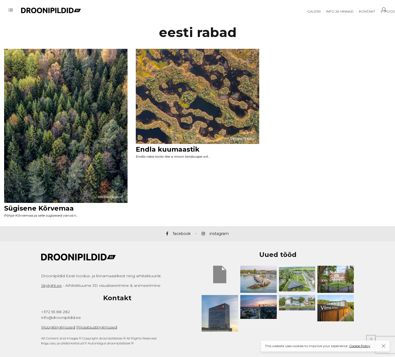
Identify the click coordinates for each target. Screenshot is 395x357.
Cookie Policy (359, 346)
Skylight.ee (51, 285)
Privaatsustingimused (96, 327)
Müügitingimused (58, 327)
